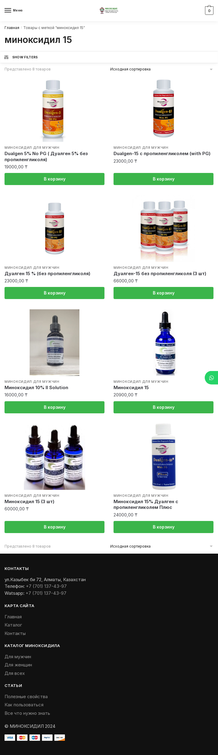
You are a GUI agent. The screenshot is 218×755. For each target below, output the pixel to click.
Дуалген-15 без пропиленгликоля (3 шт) (160, 273)
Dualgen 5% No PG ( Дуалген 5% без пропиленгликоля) (46, 156)
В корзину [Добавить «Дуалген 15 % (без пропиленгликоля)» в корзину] (55, 292)
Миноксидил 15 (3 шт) (29, 501)
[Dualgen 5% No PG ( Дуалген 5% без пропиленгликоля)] (54, 108)
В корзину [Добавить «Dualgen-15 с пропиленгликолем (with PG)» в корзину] (164, 178)
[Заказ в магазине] (162, 69)
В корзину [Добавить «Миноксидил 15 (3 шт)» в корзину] (55, 526)
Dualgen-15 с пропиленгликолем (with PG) (162, 153)
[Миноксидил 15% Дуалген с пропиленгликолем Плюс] (163, 456)
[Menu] (14, 10)
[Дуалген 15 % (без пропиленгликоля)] (54, 228)
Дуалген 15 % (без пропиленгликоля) (47, 273)
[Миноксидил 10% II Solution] (54, 342)
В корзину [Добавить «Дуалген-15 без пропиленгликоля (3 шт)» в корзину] (164, 292)
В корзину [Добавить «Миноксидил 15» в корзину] (164, 407)
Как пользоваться (24, 705)
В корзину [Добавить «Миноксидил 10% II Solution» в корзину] (55, 407)
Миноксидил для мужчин (32, 147)
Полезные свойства (26, 696)
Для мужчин (18, 656)
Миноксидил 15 (131, 387)
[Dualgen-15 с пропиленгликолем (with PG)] (163, 108)
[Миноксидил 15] (163, 342)
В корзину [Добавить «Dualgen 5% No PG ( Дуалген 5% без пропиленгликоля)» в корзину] (55, 178)
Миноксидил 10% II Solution (36, 387)
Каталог (13, 625)
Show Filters (21, 57)
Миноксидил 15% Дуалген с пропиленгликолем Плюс (146, 504)
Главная (12, 27)
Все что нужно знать (27, 713)
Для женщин (18, 665)
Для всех (15, 673)
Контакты (15, 633)
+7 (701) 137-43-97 (46, 586)
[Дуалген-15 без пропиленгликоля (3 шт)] (163, 228)
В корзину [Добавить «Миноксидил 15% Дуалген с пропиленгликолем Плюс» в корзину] (164, 526)
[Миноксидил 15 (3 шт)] (54, 456)
